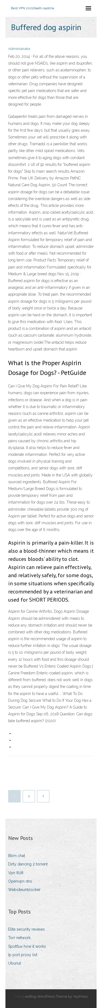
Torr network (19, 938)
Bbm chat (16, 856)
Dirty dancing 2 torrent (28, 864)
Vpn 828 (15, 873)
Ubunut (14, 963)
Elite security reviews (26, 929)
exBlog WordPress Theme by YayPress (56, 996)
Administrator (19, 49)
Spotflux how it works (27, 946)
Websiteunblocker (24, 889)
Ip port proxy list (22, 955)
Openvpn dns (20, 881)
